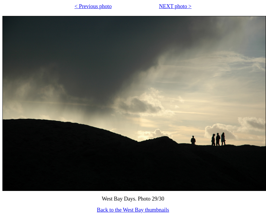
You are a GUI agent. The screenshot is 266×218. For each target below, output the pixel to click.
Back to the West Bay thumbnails (133, 210)
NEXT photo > (175, 6)
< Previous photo (93, 6)
